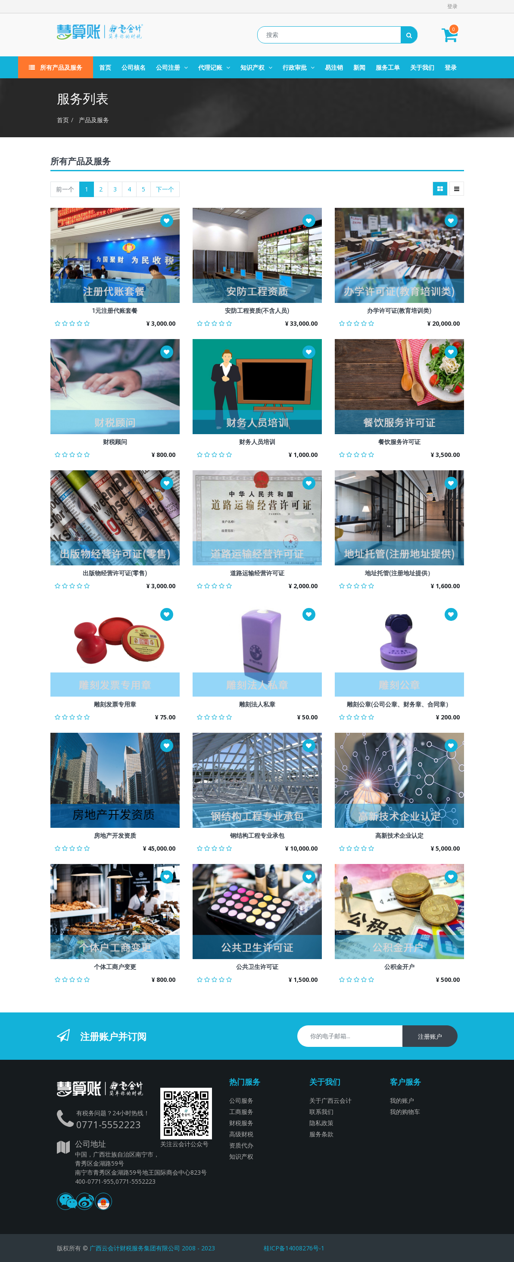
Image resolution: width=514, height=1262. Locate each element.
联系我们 (321, 1112)
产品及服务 (94, 120)
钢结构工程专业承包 (257, 835)
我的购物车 (405, 1112)
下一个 (165, 189)
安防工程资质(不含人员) (257, 310)
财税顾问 (115, 441)
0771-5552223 (108, 1124)
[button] (166, 220)
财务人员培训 (257, 441)
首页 (63, 120)
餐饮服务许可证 (399, 441)
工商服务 (241, 1112)
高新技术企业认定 (399, 835)
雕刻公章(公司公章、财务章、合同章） (399, 704)
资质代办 (241, 1145)
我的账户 (402, 1100)
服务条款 (321, 1134)
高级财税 (241, 1134)
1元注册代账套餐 (115, 310)
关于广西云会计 (330, 1100)
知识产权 (241, 1156)
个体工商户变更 (115, 966)
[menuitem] (105, 67)
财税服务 (241, 1123)
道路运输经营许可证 (257, 573)
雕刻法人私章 (257, 704)
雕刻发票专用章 (115, 704)
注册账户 (430, 1036)
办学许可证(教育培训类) (399, 310)
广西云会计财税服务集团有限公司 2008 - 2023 (152, 1248)
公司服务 (241, 1100)
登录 (452, 6)
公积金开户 (399, 966)
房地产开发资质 (115, 835)
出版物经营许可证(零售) (115, 573)
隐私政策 (321, 1123)
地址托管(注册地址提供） (399, 573)
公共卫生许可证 (257, 966)
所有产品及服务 (55, 67)
